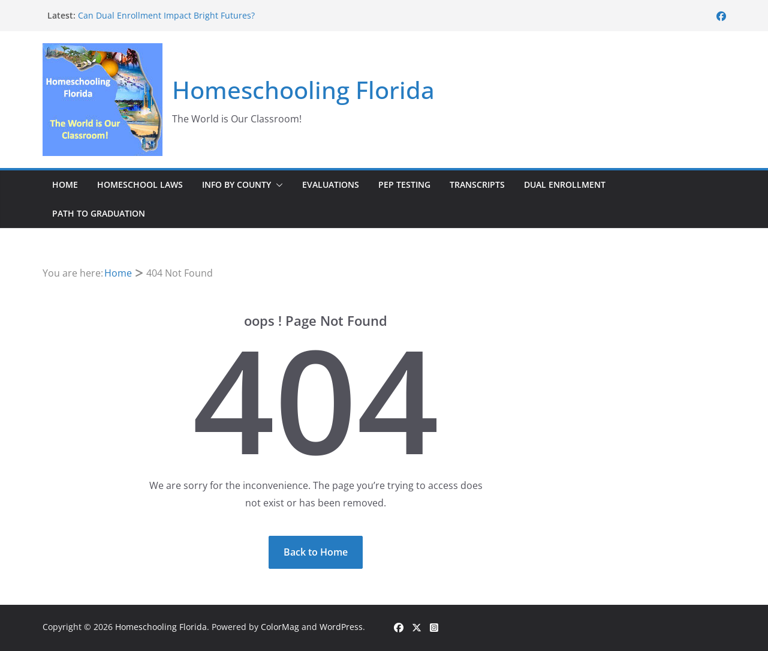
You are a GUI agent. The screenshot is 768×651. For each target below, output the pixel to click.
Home (65, 184)
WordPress (341, 626)
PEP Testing (404, 184)
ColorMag (280, 626)
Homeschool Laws (140, 184)
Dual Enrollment (565, 184)
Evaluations (330, 184)
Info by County (236, 184)
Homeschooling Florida (303, 89)
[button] (277, 184)
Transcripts (477, 184)
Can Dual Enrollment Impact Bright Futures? (166, 15)
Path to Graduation (98, 213)
